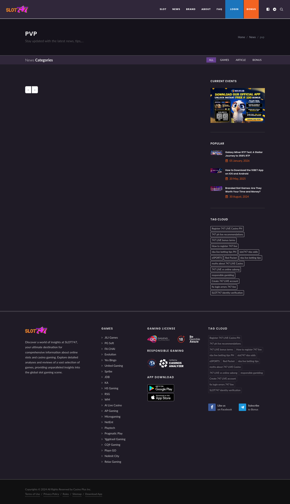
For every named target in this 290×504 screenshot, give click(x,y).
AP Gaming (111, 410)
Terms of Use (32, 493)
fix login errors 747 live (224, 286)
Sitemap (77, 493)
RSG (107, 394)
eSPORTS (217, 257)
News (252, 37)
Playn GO (110, 450)
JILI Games (111, 337)
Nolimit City (112, 456)
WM (107, 399)
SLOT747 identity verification (227, 292)
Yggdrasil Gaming (115, 439)
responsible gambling (223, 275)
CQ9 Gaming (112, 444)
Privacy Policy (51, 493)
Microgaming (113, 416)
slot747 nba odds (249, 251)
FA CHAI (110, 348)
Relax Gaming (113, 461)
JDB (107, 377)
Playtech (110, 427)
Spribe (108, 371)
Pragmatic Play (114, 433)
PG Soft (109, 343)
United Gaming (114, 365)
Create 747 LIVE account (225, 281)
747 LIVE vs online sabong (226, 269)
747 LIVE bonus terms (223, 240)
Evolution (110, 354)
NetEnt (109, 422)
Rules (66, 493)
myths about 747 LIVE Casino (227, 263)
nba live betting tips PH (224, 251)
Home (241, 37)
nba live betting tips (250, 257)
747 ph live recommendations (227, 234)
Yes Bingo (111, 360)
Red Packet (231, 257)
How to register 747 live (224, 246)
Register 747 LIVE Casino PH (227, 228)
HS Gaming (111, 388)
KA (106, 382)
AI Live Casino (113, 405)
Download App (93, 493)
